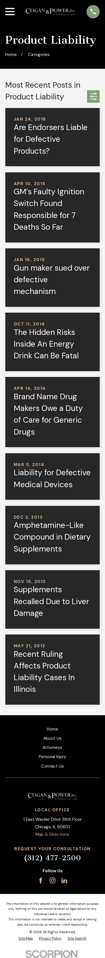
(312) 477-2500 (52, 858)
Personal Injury (52, 756)
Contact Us (52, 766)
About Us (52, 738)
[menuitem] (25, 938)
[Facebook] (41, 880)
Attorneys (52, 747)
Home (52, 729)
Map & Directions (52, 834)
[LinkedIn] (64, 880)
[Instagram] (52, 880)
